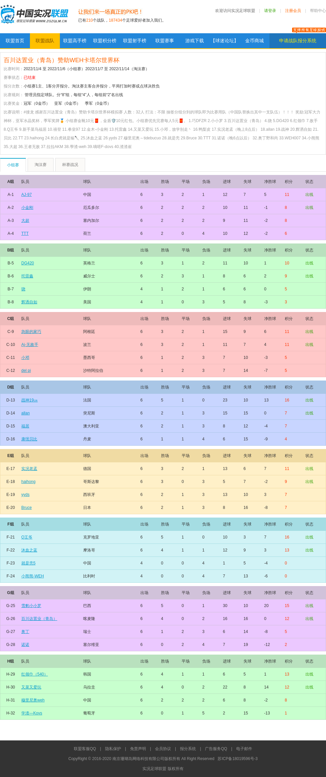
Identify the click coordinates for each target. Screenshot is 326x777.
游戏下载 (194, 40)
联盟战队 (45, 40)
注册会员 (293, 10)
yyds (25, 494)
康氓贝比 (29, 439)
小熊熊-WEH (32, 576)
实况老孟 (29, 468)
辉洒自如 (29, 302)
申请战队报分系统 (297, 40)
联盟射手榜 (134, 40)
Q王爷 (26, 537)
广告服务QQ (216, 748)
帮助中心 (318, 10)
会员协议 (163, 748)
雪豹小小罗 (31, 605)
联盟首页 (15, 40)
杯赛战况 (70, 164)
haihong (28, 481)
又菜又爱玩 (31, 687)
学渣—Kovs (31, 713)
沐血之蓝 (29, 550)
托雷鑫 (27, 276)
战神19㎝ (29, 400)
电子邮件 (244, 748)
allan (25, 413)
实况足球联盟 (34, 16)
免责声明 (138, 748)
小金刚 (27, 207)
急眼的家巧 (31, 331)
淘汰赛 (41, 164)
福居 (25, 426)
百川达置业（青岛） (39, 618)
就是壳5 (28, 563)
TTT (25, 233)
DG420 (27, 263)
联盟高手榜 (74, 40)
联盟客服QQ (85, 748)
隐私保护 (113, 748)
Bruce (26, 507)
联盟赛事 (164, 40)
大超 (25, 220)
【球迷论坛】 (225, 40)
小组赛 (13, 165)
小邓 (25, 357)
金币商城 (254, 40)
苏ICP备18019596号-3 (237, 758)
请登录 (270, 10)
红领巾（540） (34, 674)
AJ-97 (26, 194)
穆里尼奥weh (33, 700)
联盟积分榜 (104, 40)
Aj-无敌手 (29, 344)
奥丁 (25, 631)
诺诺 (25, 644)
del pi (26, 370)
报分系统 (188, 748)
